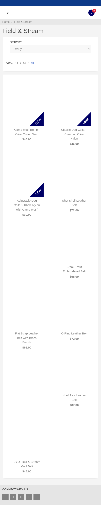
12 (16, 63)
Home (6, 21)
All (32, 63)
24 (24, 63)
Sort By (16, 42)
